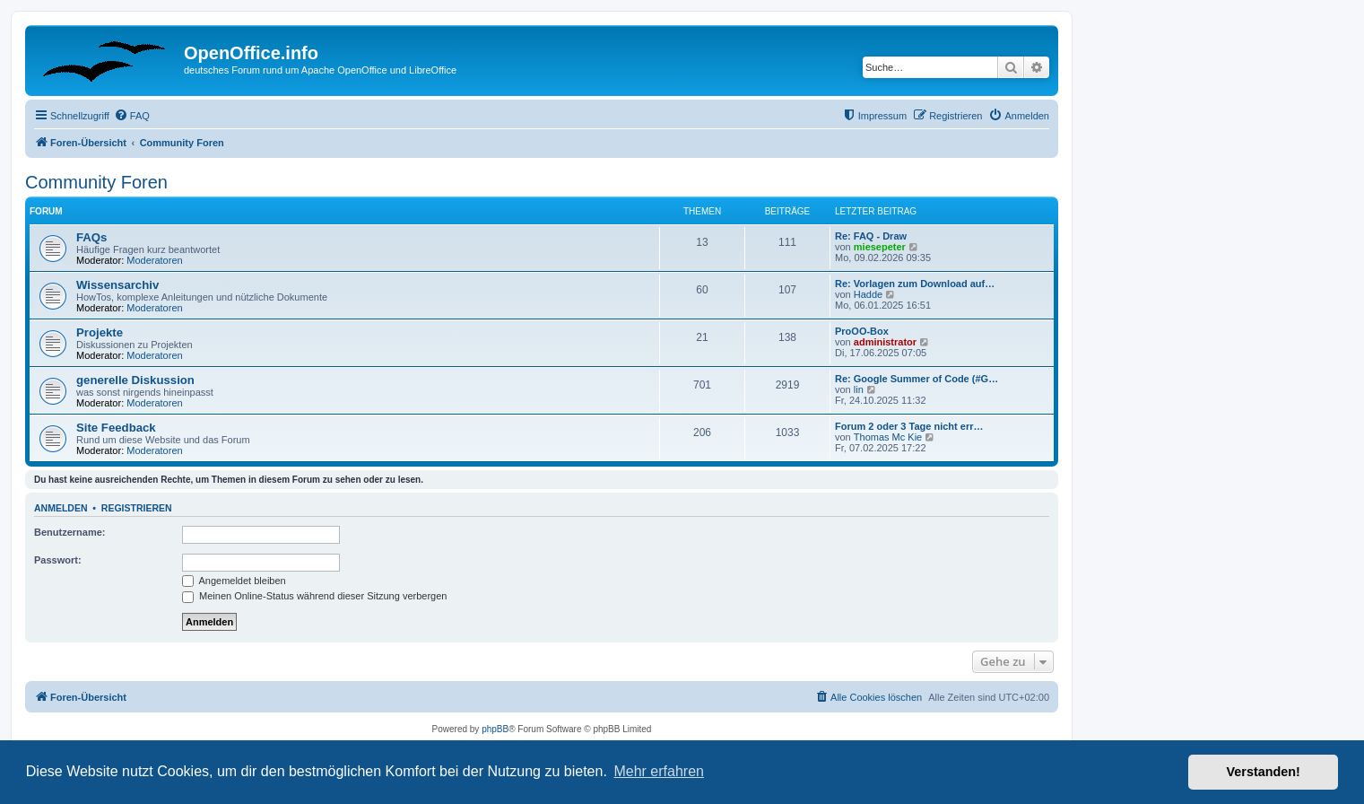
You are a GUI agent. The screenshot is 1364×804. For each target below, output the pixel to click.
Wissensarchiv (117, 285)
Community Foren (96, 182)
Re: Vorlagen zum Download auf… (915, 283)
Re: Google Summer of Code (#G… (916, 378)
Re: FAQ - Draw (871, 236)
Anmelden (61, 507)
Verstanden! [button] (1263, 772)
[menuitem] (132, 116)
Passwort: (58, 560)
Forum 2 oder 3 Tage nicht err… (909, 426)
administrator (885, 341)
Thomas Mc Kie (888, 437)
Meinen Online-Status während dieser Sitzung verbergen (314, 595)
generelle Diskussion (135, 380)
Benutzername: (69, 532)
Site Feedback (116, 427)
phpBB (495, 729)
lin (859, 389)
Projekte (99, 332)
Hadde (868, 294)
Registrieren (136, 507)
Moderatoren (154, 260)
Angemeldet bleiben (234, 580)
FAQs (91, 237)
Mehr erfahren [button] (658, 771)
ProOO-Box (862, 331)
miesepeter (880, 246)
